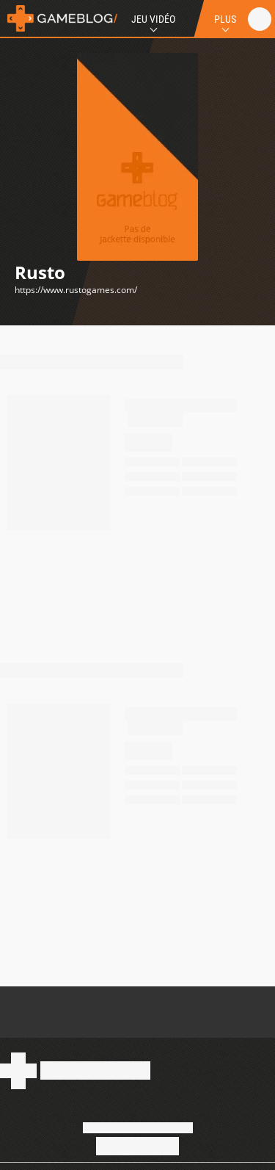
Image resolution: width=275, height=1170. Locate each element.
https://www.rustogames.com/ (76, 290)
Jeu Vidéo (153, 19)
